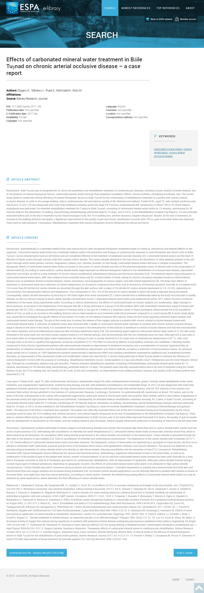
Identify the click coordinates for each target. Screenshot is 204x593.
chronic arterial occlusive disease (169, 154)
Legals (175, 579)
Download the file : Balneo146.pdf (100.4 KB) (37, 553)
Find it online (185, 553)
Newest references (136, 8)
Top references (168, 8)
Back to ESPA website (161, 19)
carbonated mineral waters (168, 149)
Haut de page (199, 588)
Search (110, 8)
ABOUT (190, 8)
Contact (189, 579)
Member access (188, 19)
